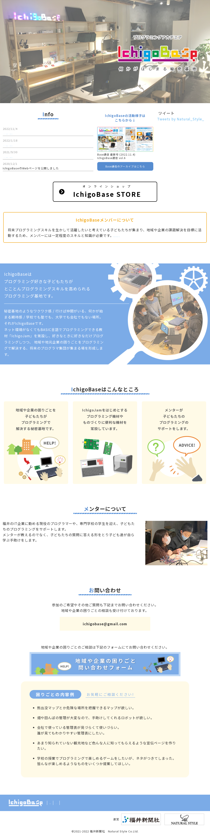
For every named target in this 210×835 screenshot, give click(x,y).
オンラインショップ (108, 191)
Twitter (71, 803)
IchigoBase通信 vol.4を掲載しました (28, 156)
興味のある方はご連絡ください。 (141, 235)
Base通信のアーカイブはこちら (125, 166)
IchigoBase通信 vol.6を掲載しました (28, 133)
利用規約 (55, 803)
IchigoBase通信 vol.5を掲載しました (28, 145)
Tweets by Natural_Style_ (180, 118)
